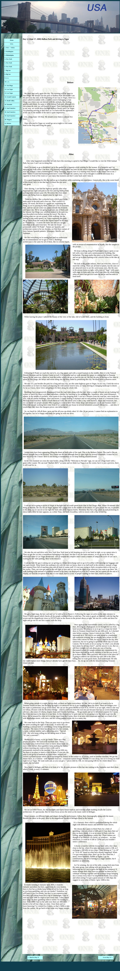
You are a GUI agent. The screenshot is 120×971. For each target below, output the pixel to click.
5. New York (8, 63)
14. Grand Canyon (10, 97)
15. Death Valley (9, 101)
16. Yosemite (8, 104)
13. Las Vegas (9, 93)
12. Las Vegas (9, 89)
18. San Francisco (10, 112)
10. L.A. (7, 82)
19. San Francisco (10, 116)
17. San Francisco (10, 108)
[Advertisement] (71, 61)
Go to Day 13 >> (108, 957)
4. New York (8, 59)
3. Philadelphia (9, 55)
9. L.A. (7, 78)
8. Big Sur (8, 74)
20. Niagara (8, 119)
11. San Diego (9, 85)
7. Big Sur (8, 70)
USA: (11, 44)
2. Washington (9, 51)
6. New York (8, 66)
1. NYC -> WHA (10, 48)
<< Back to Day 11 (33, 957)
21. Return (8, 123)
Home (12, 40)
